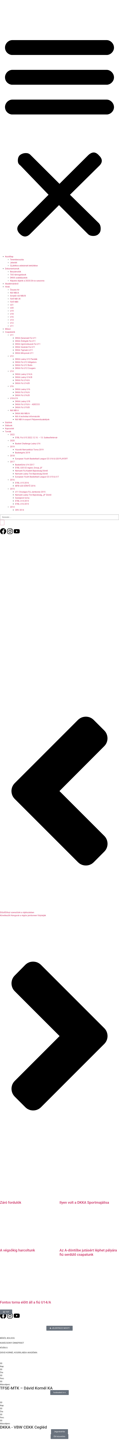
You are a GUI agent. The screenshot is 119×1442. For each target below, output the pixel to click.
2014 (12, 507)
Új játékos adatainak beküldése (24, 265)
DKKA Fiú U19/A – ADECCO (27, 404)
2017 (12, 462)
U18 (12, 314)
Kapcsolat (9, 428)
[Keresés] (2, 522)
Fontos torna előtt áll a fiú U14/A (25, 1302)
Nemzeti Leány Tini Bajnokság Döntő (31, 474)
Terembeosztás (17, 259)
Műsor (8, 329)
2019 (12, 446)
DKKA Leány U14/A (23, 374)
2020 (12, 440)
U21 (12, 305)
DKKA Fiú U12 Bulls (23, 365)
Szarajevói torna (22, 498)
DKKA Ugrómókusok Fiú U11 (27, 344)
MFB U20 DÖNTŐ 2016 (25, 486)
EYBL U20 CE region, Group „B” (28, 468)
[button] (59, 135)
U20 (12, 308)
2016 (12, 480)
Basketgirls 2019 (22, 452)
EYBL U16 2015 (22, 504)
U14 (12, 320)
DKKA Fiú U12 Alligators (26, 362)
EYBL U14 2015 (22, 501)
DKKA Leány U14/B (23, 377)
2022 (12, 434)
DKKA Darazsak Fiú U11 (25, 338)
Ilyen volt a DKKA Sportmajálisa (84, 1202)
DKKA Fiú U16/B (22, 395)
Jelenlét (13, 262)
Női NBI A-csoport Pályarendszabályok (32, 419)
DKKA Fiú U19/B (22, 407)
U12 (12, 323)
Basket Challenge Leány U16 (27, 443)
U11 (12, 326)
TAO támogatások (18, 274)
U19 (12, 311)
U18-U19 (14, 398)
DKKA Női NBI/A (22, 413)
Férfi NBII (14, 302)
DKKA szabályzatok (18, 278)
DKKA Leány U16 (22, 389)
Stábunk (8, 425)
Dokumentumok (12, 268)
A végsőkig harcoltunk (17, 1250)
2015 (12, 489)
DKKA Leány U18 (22, 401)
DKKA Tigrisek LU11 (24, 350)
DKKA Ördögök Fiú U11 (25, 341)
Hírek (7, 287)
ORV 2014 (19, 510)
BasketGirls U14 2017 (24, 465)
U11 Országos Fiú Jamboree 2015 (30, 492)
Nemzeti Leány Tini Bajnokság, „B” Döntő (33, 495)
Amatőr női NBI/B (18, 296)
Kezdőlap (9, 256)
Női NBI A (14, 410)
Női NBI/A (14, 293)
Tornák (8, 431)
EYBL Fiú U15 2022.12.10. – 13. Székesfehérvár (36, 437)
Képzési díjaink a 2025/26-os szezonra (27, 281)
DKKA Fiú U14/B (22, 383)
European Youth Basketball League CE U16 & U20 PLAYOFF (41, 458)
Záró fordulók (10, 1202)
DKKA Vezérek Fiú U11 (25, 347)
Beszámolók (15, 271)
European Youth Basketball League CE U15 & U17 (37, 477)
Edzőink (8, 422)
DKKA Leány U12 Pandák (26, 359)
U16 (12, 317)
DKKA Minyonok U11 (24, 353)
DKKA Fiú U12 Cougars (25, 368)
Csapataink (10, 332)
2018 (12, 455)
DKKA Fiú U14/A (22, 380)
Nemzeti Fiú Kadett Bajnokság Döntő (31, 471)
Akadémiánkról (11, 284)
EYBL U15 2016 (22, 483)
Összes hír (14, 290)
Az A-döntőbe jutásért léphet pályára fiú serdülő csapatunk (88, 1252)
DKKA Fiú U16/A (22, 392)
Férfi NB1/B (15, 299)
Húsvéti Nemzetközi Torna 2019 (29, 449)
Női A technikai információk (27, 416)
